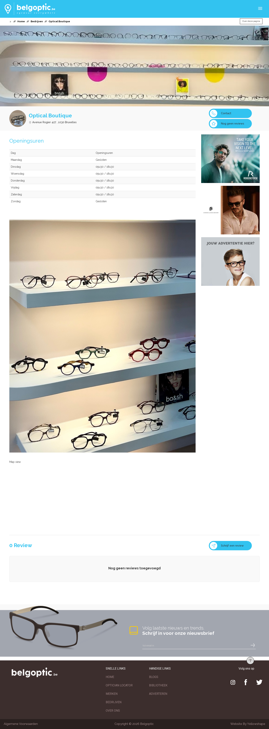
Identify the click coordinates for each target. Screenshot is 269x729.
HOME (110, 677)
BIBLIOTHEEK (158, 685)
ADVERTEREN (158, 694)
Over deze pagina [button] (251, 21)
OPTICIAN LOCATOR (119, 685)
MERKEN (112, 694)
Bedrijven (37, 21)
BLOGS (153, 677)
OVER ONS (113, 710)
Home (21, 21)
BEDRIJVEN (113, 702)
